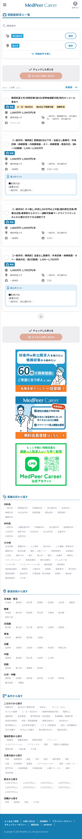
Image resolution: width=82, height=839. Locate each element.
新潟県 (8, 627)
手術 (37, 759)
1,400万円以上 (46, 782)
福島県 (72, 602)
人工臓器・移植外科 (64, 546)
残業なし (67, 711)
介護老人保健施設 (61, 744)
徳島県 (8, 668)
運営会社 (35, 824)
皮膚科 (59, 555)
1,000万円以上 (11, 782)
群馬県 (29, 612)
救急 (67, 759)
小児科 (8, 555)
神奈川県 (9, 617)
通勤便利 (9, 716)
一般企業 (22, 748)
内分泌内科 (23, 512)
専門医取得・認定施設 (40, 716)
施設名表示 (62, 729)
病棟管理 (18, 759)
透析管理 (56, 759)
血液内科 (66, 507)
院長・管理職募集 (30, 720)
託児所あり (64, 720)
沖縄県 (21, 682)
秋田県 (51, 602)
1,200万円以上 (29, 782)
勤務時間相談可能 (50, 711)
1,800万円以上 (11, 787)
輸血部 (69, 573)
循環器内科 (23, 507)
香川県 (19, 668)
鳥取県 (8, 657)
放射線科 (61, 564)
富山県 (19, 627)
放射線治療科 (11, 568)
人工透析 (34, 546)
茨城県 (8, 612)
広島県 (40, 657)
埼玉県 (40, 612)
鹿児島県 (9, 682)
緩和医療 (48, 564)
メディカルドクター (46, 763)
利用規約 (44, 821)
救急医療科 (31, 559)
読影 (46, 759)
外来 (7, 759)
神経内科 (9, 512)
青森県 (19, 602)
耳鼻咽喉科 (56, 550)
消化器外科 (54, 527)
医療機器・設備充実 (64, 716)
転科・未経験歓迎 (69, 725)
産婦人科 (20, 555)
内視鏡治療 (37, 768)
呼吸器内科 (37, 507)
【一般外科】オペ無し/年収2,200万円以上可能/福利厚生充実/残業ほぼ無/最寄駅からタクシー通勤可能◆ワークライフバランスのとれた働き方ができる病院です (44, 213)
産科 (30, 555)
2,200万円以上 (46, 787)
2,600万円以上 (11, 791)
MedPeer (48, 824)
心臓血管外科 (24, 527)
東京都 (61, 612)
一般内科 (9, 507)
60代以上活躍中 (27, 729)
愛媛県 (29, 668)
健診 (46, 744)
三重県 (40, 637)
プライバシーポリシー (62, 821)
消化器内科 (52, 507)
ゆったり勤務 (11, 711)
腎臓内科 (22, 546)
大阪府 (29, 647)
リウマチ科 (10, 564)
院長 (7, 802)
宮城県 (40, 602)
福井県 (40, 627)
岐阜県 (8, 637)
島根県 (19, 657)
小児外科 (9, 531)
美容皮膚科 (10, 573)
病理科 (58, 573)
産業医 (48, 568)
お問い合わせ (29, 821)
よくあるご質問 (11, 821)
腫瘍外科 (9, 550)
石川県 (29, 627)
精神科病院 (37, 739)
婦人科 (40, 555)
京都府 (19, 647)
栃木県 (19, 612)
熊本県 (40, 678)
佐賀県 (19, 678)
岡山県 (29, 657)
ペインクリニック (13, 559)
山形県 (61, 602)
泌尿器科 (69, 550)
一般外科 (9, 527)
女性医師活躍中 (29, 725)
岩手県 (29, 602)
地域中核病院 (11, 720)
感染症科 (49, 512)
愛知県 (29, 637)
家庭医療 (36, 512)
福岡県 (8, 678)
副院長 (17, 802)
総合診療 (22, 550)
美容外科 (24, 573)
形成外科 (34, 531)
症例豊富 (22, 716)
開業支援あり (48, 720)
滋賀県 (8, 647)
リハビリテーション (14, 744)
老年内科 (47, 546)
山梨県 (51, 627)
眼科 (50, 555)
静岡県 (19, 637)
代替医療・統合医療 (41, 573)
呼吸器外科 (39, 527)
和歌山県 (62, 647)
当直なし (43, 707)
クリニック (52, 739)
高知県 (40, 668)
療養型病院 (23, 739)
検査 (28, 759)
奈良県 (51, 647)
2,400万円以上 (64, 787)
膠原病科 (62, 512)
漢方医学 (72, 568)
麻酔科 (70, 555)
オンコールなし (59, 707)
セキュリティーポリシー (15, 824)
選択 (70, 36)
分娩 (7, 763)
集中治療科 (45, 559)
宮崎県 (61, 678)
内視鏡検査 (23, 768)
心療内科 (36, 568)
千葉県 (51, 612)
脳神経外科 (68, 527)
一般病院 (9, 739)
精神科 (25, 568)
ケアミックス (33, 744)
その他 (23, 578)
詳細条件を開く (41, 54)
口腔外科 (9, 536)
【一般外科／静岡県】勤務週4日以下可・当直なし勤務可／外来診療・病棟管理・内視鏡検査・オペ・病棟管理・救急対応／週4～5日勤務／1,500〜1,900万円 (43, 144)
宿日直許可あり (46, 729)
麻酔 (68, 768)
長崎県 (29, 678)
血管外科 (22, 536)
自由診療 (9, 772)
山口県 (51, 657)
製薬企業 (9, 748)
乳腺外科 (62, 531)
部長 (26, 802)
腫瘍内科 (9, 516)
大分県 (51, 678)
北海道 (8, 602)
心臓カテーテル (54, 768)
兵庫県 (40, 647)
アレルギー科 (61, 559)
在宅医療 (9, 546)
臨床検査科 (10, 578)
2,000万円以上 (29, 787)
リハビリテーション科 (30, 564)
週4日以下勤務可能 (26, 707)
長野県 (61, 627)
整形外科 (22, 531)
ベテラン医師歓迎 (48, 725)
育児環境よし (11, 725)
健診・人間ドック (38, 550)
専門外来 (9, 768)
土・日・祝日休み (30, 711)
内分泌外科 (48, 531)
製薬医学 (60, 568)
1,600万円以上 (64, 782)
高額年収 (9, 707)
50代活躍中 (10, 729)
